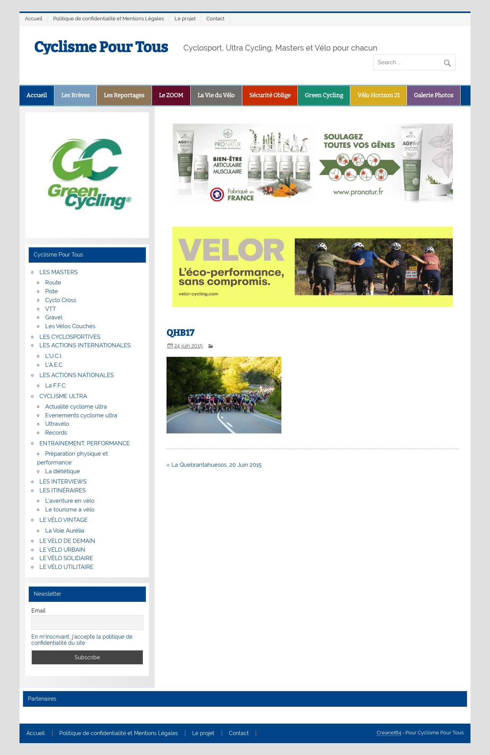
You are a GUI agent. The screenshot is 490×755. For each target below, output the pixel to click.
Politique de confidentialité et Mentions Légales (108, 18)
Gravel (53, 317)
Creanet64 (389, 732)
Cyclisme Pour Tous (101, 47)
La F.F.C (55, 385)
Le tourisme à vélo (70, 509)
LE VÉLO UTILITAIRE (66, 567)
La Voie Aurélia (64, 530)
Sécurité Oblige (270, 95)
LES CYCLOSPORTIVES (69, 336)
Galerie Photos (433, 95)
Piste (51, 291)
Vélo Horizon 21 (379, 95)
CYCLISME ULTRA (63, 396)
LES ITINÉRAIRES (62, 490)
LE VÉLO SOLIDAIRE (66, 558)
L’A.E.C (53, 364)
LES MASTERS (58, 272)
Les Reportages (124, 95)
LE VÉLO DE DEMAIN (67, 541)
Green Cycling (324, 95)
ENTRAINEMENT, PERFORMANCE (84, 443)
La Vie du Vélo (216, 95)
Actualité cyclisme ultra (76, 406)
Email (38, 611)
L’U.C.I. (53, 356)
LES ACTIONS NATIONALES (76, 375)
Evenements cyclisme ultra (81, 415)
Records (56, 432)
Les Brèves (75, 95)
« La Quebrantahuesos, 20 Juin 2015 (214, 464)
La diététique (62, 471)
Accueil (33, 18)
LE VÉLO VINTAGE (63, 519)
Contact (215, 18)
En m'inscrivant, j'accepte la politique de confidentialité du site (81, 640)
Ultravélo (57, 423)
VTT (50, 309)
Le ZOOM (171, 95)
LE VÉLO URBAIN (62, 549)
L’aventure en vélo (70, 500)
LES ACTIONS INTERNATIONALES (85, 345)
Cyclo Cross (60, 300)
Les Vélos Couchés (70, 326)
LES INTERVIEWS (63, 481)
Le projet (185, 18)
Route (53, 282)
